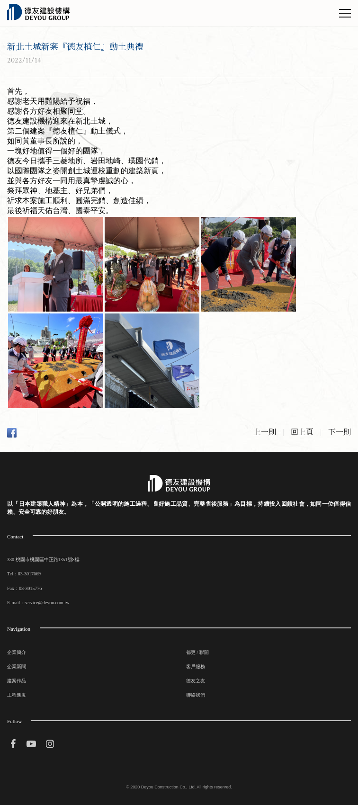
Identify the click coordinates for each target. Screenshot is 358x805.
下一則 (339, 432)
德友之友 (195, 680)
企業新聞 (16, 666)
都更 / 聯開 (197, 652)
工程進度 (16, 695)
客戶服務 (195, 666)
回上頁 (302, 432)
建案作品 (16, 680)
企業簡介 (16, 652)
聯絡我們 (195, 695)
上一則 (264, 432)
